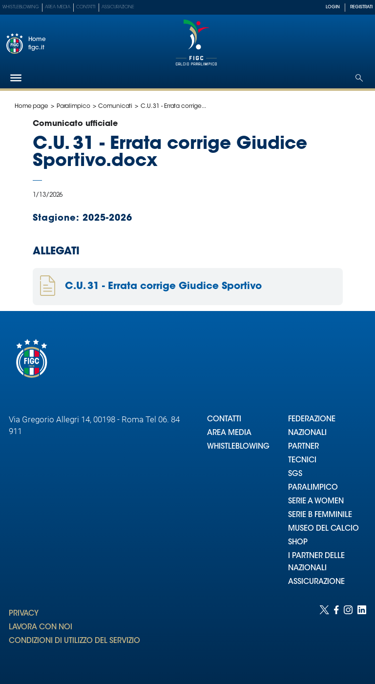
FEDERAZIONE (311, 419)
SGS (295, 474)
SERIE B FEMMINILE (320, 515)
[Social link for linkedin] (361, 634)
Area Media (57, 7)
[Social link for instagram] (348, 634)
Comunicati (115, 106)
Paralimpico (73, 106)
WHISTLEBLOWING (238, 447)
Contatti (86, 7)
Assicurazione (118, 7)
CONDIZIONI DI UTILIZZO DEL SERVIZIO (74, 641)
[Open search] (359, 78)
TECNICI (302, 460)
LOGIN (333, 7)
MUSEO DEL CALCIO (323, 529)
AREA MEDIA (229, 433)
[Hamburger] (15, 77)
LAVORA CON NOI (40, 627)
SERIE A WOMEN (316, 501)
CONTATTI (224, 419)
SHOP (298, 542)
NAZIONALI (307, 433)
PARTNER (303, 447)
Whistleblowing (20, 7)
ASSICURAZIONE (316, 582)
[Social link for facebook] (336, 634)
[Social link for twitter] (324, 634)
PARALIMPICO (313, 488)
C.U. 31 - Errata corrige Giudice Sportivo (163, 286)
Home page (31, 106)
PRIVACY (24, 614)
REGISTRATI (361, 7)
